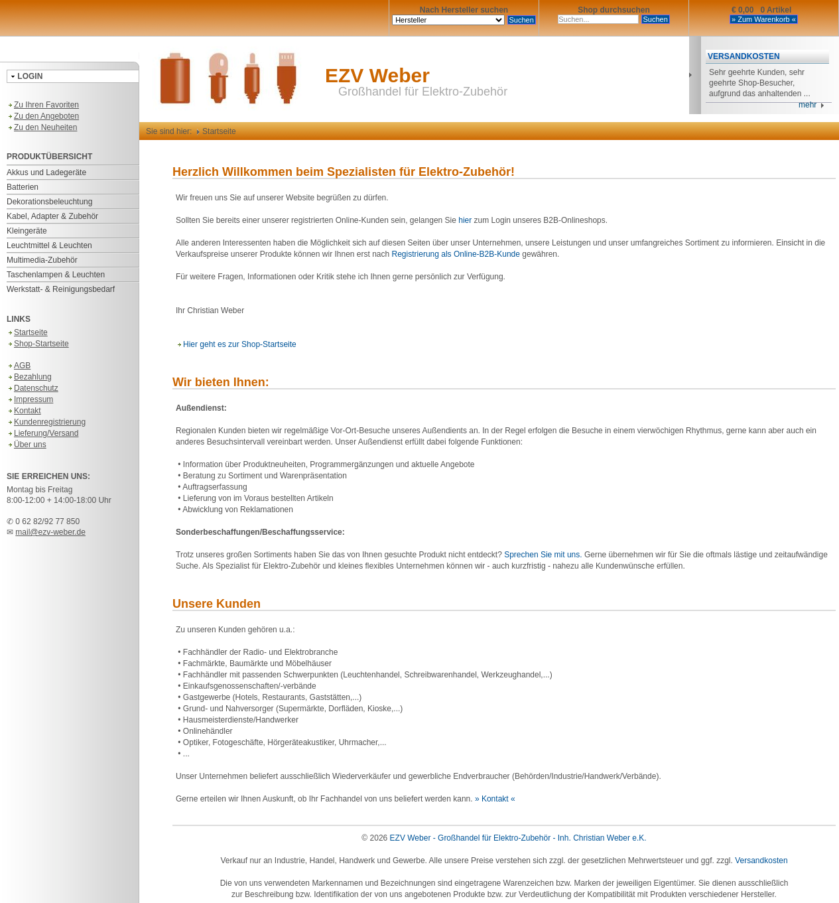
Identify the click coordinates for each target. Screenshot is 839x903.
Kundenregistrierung (46, 422)
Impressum (30, 399)
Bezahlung (29, 377)
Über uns (26, 444)
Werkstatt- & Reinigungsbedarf (61, 289)
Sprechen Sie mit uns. (543, 554)
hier (465, 220)
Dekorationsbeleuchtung (49, 201)
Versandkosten (761, 860)
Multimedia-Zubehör (42, 260)
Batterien (22, 187)
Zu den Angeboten (43, 116)
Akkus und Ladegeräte (46, 172)
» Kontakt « (495, 798)
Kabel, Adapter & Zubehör (52, 216)
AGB (19, 365)
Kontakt (24, 410)
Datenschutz (32, 388)
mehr (811, 104)
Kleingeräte (27, 231)
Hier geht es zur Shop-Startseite (236, 344)
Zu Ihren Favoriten (43, 104)
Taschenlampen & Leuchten (56, 274)
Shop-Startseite (38, 343)
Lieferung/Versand (42, 433)
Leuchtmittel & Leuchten (49, 245)
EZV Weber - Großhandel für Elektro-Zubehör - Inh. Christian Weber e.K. (518, 838)
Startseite (27, 332)
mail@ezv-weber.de (50, 532)
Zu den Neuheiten (42, 127)
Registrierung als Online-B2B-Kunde (456, 254)
